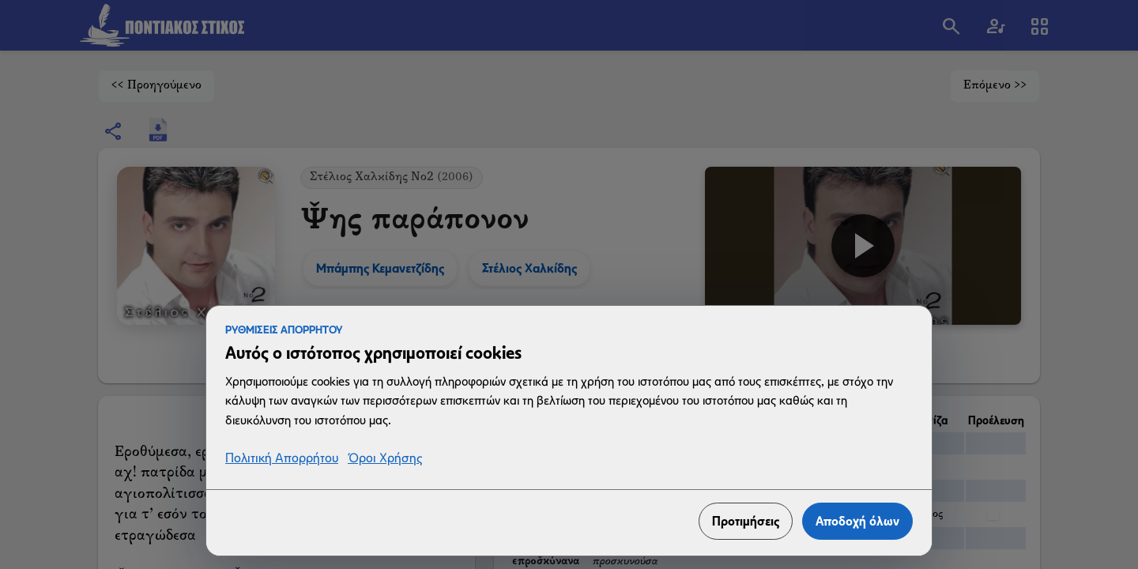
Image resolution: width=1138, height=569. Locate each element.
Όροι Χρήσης (385, 458)
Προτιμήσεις (745, 521)
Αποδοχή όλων (857, 521)
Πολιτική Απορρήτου (281, 458)
